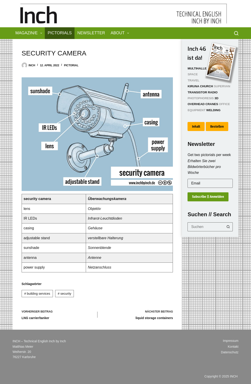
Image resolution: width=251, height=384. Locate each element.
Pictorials (60, 33)
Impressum (230, 341)
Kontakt (233, 346)
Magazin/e (29, 33)
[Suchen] (236, 33)
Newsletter (91, 33)
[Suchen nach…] (206, 226)
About (121, 33)
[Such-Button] (228, 226)
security (64, 293)
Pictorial (71, 65)
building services (37, 293)
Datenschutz (229, 352)
